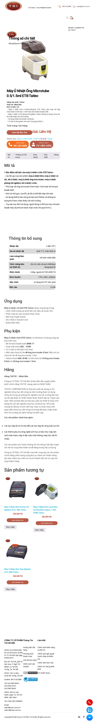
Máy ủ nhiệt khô (24, 138)
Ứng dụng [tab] (35, 155)
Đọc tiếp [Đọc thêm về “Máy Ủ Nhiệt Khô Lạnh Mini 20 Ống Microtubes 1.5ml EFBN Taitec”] (39, 530)
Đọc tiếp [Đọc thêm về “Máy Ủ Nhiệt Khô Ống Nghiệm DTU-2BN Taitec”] (10, 589)
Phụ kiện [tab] (46, 155)
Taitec (50, 138)
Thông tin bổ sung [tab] (21, 155)
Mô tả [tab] (9, 155)
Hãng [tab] (56, 154)
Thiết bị (36, 138)
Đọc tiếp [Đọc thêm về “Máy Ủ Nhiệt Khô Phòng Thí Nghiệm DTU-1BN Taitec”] (10, 527)
